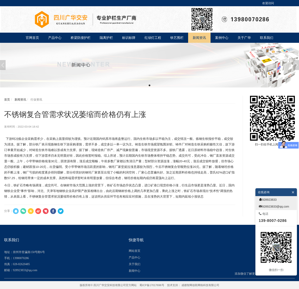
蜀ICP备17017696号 (152, 285)
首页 (7, 99)
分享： (8, 211)
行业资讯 (36, 99)
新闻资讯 (20, 99)
